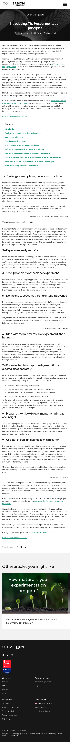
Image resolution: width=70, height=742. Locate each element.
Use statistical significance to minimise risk (22, 165)
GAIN (16, 735)
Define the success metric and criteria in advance (24, 149)
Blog (36, 686)
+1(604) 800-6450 (41, 707)
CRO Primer (6, 719)
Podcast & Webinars (9, 715)
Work (4, 694)
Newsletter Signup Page (43, 682)
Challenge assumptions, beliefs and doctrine (23, 133)
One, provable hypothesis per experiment (22, 145)
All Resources (7, 703)
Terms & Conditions (9, 731)
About (4, 686)
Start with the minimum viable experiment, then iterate (27, 153)
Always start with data (14, 137)
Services (5, 690)
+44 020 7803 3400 (45, 703)
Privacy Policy (22, 731)
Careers (5, 682)
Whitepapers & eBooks (10, 707)
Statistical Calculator (9, 711)
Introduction (10, 129)
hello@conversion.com (41, 532)
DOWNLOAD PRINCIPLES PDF (14, 116)
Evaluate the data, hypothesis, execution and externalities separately (33, 157)
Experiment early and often (16, 141)
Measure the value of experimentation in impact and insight (29, 161)
